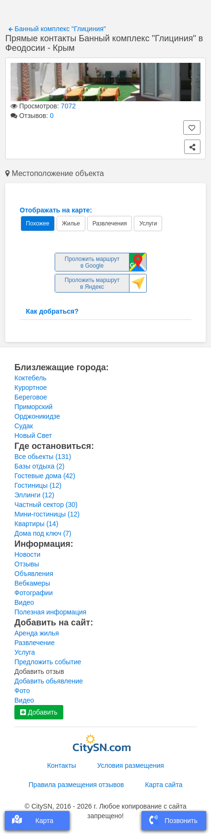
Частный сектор (46, 504)
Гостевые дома (44, 476)
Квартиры (36, 524)
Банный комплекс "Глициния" (57, 29)
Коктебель (30, 378)
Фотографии (33, 593)
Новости (27, 554)
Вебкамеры (32, 583)
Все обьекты (42, 456)
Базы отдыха (39, 466)
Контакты (61, 765)
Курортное (30, 387)
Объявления (33, 573)
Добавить (39, 712)
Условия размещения (130, 765)
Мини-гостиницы (47, 514)
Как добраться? (52, 311)
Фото (22, 690)
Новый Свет (33, 435)
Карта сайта (163, 784)
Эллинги (34, 495)
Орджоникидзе (37, 416)
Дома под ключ (42, 533)
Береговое (30, 397)
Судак (23, 426)
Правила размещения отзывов (76, 784)
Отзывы (26, 564)
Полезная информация (50, 612)
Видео (24, 602)
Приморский (33, 407)
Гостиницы (37, 485)
